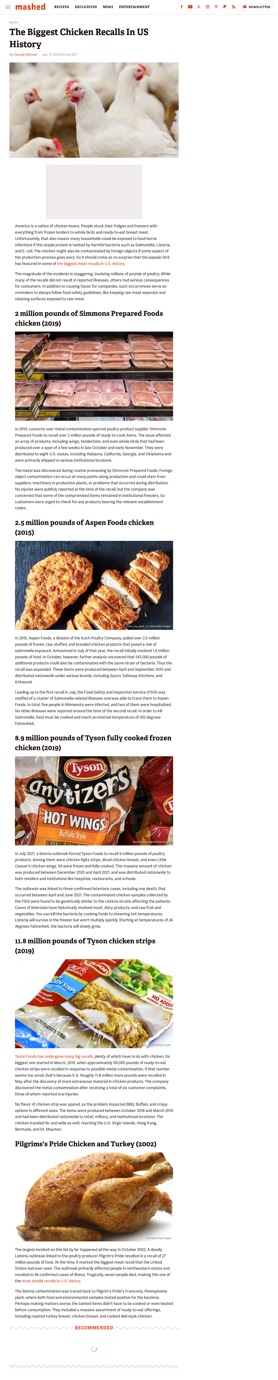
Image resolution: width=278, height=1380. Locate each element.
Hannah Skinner (25, 54)
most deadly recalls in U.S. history (51, 1280)
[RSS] (233, 7)
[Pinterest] (216, 7)
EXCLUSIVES (86, 7)
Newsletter (256, 7)
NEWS (108, 7)
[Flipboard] (225, 7)
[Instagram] (207, 7)
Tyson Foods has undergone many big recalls (54, 1056)
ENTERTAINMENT (134, 7)
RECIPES (61, 7)
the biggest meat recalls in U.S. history (90, 263)
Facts (13, 22)
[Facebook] (181, 7)
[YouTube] (190, 7)
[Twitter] (199, 7)
